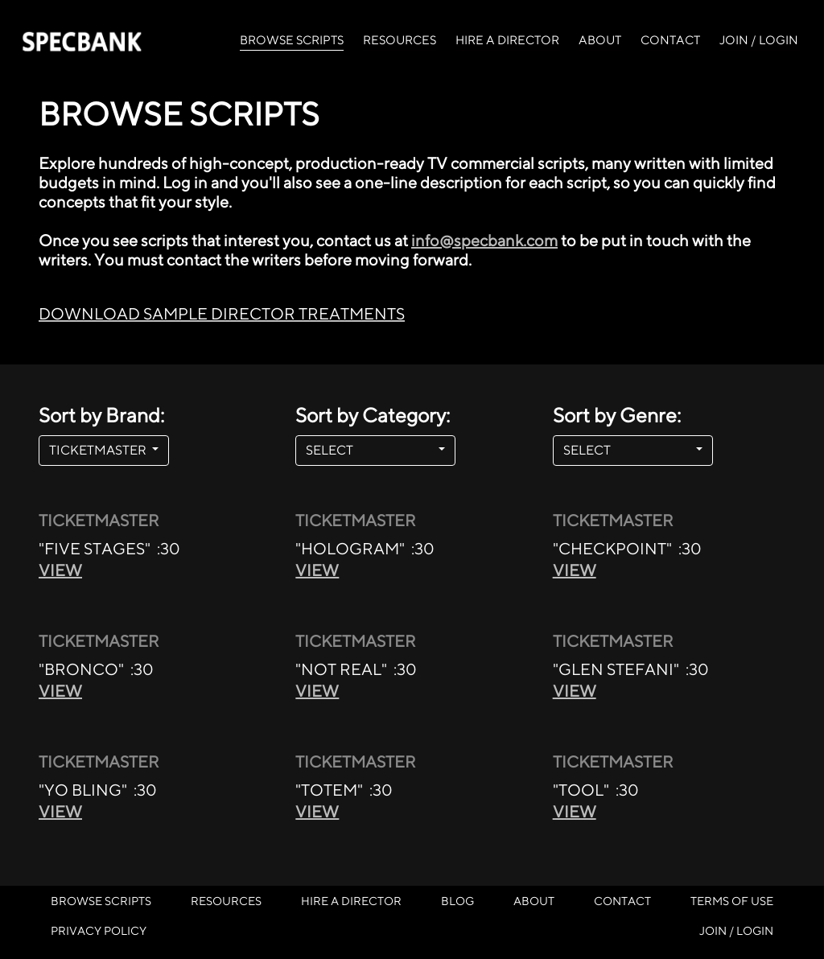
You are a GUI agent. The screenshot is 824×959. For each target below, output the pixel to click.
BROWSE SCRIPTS (292, 39)
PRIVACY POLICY (98, 930)
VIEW (60, 570)
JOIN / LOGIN (758, 40)
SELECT (370, 450)
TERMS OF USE (731, 901)
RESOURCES (399, 40)
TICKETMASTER (99, 450)
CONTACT (670, 40)
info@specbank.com (484, 240)
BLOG (457, 901)
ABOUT (600, 40)
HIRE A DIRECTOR (507, 40)
